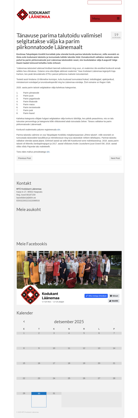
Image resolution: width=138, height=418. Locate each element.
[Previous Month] (24, 321)
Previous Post (24, 158)
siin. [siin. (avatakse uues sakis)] (48, 152)
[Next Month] (114, 321)
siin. (59, 129)
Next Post (115, 158)
